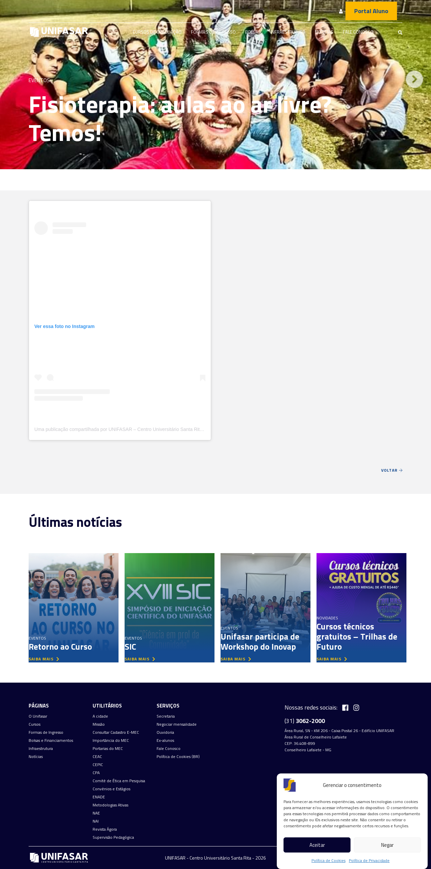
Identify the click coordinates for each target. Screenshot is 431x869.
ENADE (99, 797)
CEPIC (98, 765)
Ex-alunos (165, 740)
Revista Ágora (105, 829)
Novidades (327, 618)
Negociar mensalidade (177, 724)
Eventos (39, 80)
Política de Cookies (328, 860)
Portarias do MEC (108, 749)
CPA (96, 773)
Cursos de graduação (157, 32)
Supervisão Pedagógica (113, 837)
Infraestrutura (287, 32)
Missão (99, 724)
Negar (387, 845)
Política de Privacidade (369, 860)
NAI (96, 821)
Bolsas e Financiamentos (51, 740)
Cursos (34, 724)
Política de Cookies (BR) (178, 757)
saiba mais (44, 659)
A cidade (100, 716)
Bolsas (253, 32)
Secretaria (166, 716)
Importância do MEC (111, 740)
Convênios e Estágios (111, 789)
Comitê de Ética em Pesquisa (119, 781)
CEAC (97, 757)
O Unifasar (38, 716)
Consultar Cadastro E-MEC (116, 732)
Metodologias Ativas (110, 805)
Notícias (324, 32)
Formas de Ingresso (213, 32)
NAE (96, 813)
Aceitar (317, 845)
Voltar (392, 470)
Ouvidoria (165, 732)
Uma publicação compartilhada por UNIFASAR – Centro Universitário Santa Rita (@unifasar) (131, 429)
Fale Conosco (358, 32)
